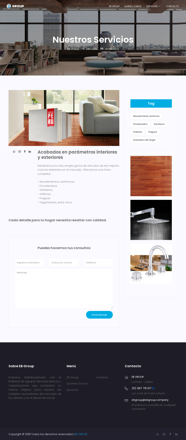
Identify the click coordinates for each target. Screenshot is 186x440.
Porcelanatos (140, 124)
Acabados (112, 49)
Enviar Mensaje (99, 314)
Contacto (172, 6)
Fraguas (152, 131)
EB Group (114, 6)
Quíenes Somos (77, 383)
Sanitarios (159, 124)
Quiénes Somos (132, 6)
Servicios (152, 6)
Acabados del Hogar (144, 139)
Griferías (137, 131)
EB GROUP (81, 434)
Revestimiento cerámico (146, 116)
